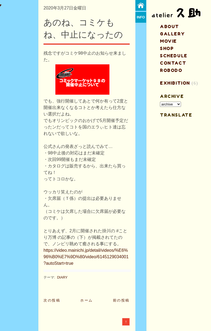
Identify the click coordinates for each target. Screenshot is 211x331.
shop (167, 48)
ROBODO (171, 70)
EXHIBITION (175, 83)
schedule (173, 55)
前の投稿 (121, 300)
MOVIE (168, 41)
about (169, 26)
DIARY (62, 277)
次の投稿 (51, 300)
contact (173, 63)
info (141, 17)
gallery (172, 34)
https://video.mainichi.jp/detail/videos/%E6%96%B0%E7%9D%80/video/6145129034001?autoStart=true (86, 257)
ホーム (86, 300)
